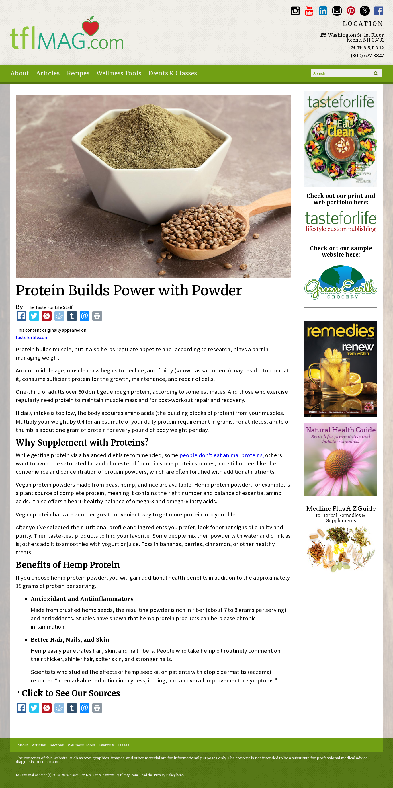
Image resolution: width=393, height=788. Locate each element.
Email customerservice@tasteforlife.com (337, 11)
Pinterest (351, 11)
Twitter (365, 11)
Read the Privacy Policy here (161, 775)
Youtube (309, 11)
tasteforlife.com (32, 337)
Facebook (379, 11)
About (20, 73)
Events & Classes (172, 73)
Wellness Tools (118, 73)
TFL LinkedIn (323, 11)
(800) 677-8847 (367, 55)
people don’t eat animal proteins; (221, 455)
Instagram (295, 11)
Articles (48, 73)
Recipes (78, 73)
